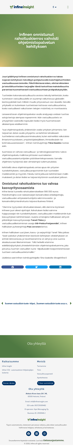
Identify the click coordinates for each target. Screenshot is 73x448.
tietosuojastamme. (53, 440)
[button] (67, 7)
